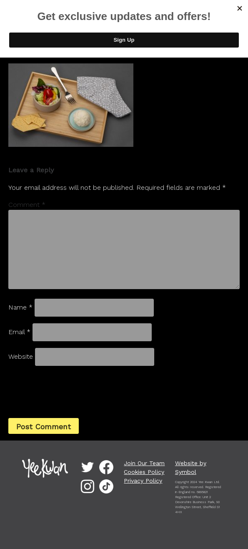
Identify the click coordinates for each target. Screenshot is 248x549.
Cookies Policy (144, 471)
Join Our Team (144, 463)
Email (19, 332)
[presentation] (65, 390)
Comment (26, 205)
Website (20, 356)
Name (20, 307)
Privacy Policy (143, 480)
